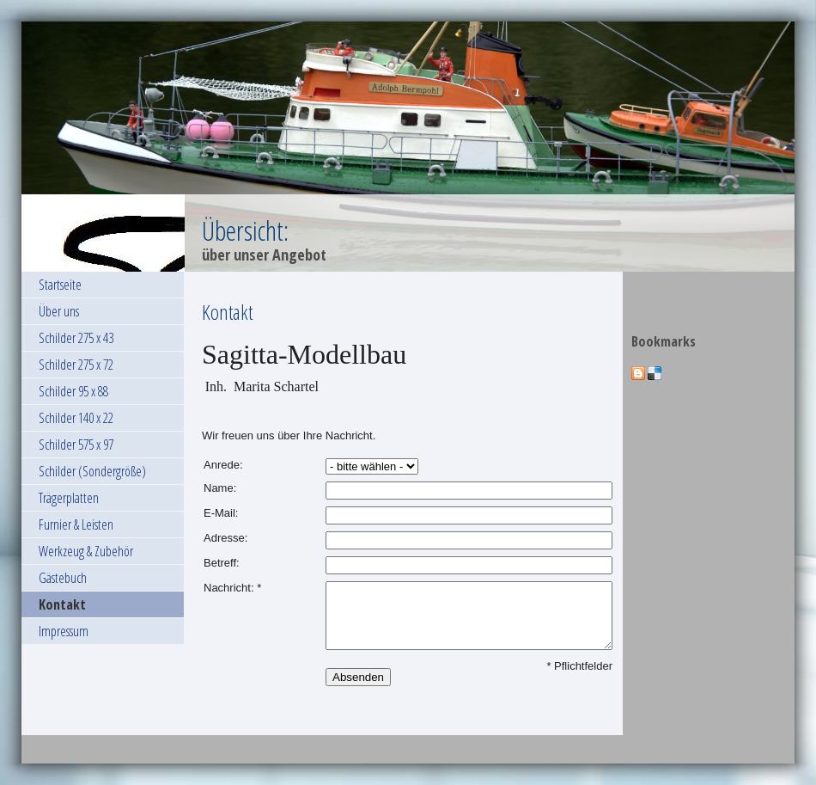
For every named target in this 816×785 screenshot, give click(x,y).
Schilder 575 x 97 (76, 444)
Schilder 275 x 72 (76, 364)
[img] (408, 146)
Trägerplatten (69, 497)
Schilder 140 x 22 (76, 417)
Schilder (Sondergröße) (92, 471)
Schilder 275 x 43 (76, 337)
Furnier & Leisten (76, 524)
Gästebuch (63, 577)
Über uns (59, 311)
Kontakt (62, 604)
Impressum (63, 631)
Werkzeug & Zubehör (86, 551)
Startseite (60, 284)
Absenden (358, 677)
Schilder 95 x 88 (73, 391)
